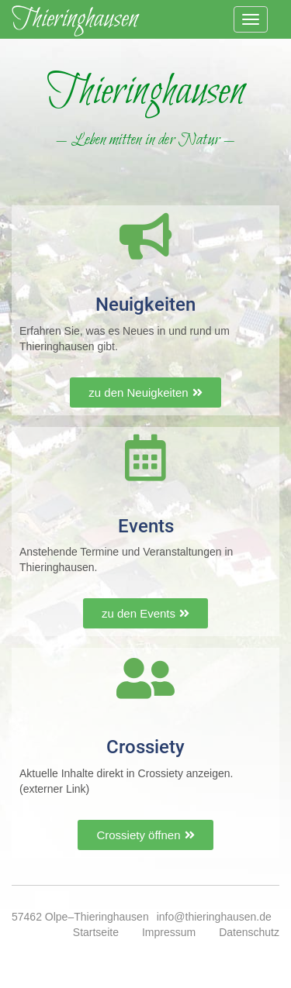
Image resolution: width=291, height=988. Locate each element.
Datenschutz (249, 932)
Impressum (169, 932)
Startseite (96, 932)
